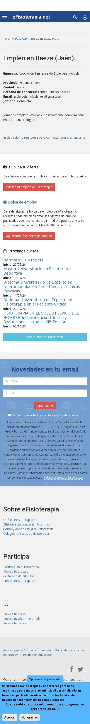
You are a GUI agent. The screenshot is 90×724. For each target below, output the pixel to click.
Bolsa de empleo (20, 202)
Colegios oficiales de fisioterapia (26, 533)
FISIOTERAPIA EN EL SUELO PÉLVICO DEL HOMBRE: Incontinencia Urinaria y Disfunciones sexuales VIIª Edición (41, 317)
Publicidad (62, 650)
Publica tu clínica (14, 623)
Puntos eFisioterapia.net (20, 581)
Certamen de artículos (18, 576)
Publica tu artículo (15, 571)
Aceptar (9, 717)
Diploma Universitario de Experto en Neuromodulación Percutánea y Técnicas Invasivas (41, 286)
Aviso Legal (11, 650)
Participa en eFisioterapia (21, 567)
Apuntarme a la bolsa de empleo (29, 236)
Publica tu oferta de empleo (22, 619)
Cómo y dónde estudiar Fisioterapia (28, 529)
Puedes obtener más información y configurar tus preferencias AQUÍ (45, 706)
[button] (85, 17)
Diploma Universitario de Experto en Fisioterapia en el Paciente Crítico (37, 302)
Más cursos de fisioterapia (45, 337)
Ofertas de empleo (16, 39)
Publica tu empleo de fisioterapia (29, 187)
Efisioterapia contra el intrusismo (26, 524)
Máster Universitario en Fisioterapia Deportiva (37, 271)
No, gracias (29, 717)
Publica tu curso (14, 614)
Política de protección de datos (63, 477)
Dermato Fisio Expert (23, 260)
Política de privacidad (38, 655)
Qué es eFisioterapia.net (20, 520)
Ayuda (46, 650)
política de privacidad (67, 415)
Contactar (31, 650)
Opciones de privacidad (45, 679)
